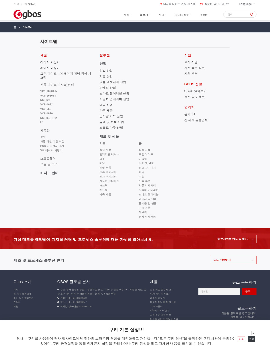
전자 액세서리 (108, 176)
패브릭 (104, 185)
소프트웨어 (48, 158)
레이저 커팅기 (50, 62)
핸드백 (104, 189)
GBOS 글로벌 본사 (73, 282)
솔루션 (136, 15)
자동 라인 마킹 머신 (52, 141)
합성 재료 (105, 149)
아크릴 (143, 158)
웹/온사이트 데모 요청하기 (233, 238)
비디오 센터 (49, 173)
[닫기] (253, 333)
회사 (16, 289)
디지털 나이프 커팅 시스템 (179, 3)
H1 (42, 122)
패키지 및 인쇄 (148, 198)
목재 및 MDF (146, 163)
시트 (103, 143)
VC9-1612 (46, 104)
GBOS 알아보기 (195, 91)
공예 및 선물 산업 (112, 122)
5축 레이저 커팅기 (51, 150)
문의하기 (190, 114)
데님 (102, 163)
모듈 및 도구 (49, 164)
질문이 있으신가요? (217, 3)
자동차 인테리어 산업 (114, 99)
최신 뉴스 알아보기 (24, 298)
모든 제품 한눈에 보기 (161, 289)
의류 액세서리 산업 (113, 82)
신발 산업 (106, 70)
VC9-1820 (46, 113)
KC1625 (45, 99)
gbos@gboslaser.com (80, 306)
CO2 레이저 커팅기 (160, 293)
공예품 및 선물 (148, 203)
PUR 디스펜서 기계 (52, 145)
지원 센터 (191, 73)
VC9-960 (45, 108)
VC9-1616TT (48, 95)
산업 (103, 63)
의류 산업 (106, 76)
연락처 (204, 15)
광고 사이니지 (147, 167)
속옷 (102, 158)
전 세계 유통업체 (196, 120)
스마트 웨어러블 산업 (114, 93)
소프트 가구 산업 (111, 127)
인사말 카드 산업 (111, 116)
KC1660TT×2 (48, 117)
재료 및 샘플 (109, 136)
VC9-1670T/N (48, 91)
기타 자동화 (156, 306)
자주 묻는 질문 (194, 68)
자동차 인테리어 (109, 181)
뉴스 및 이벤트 (194, 96)
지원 (156, 15)
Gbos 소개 (23, 282)
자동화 (45, 130)
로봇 (43, 136)
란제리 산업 (108, 87)
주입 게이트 (146, 154)
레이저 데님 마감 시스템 (163, 302)
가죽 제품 (106, 110)
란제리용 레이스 (109, 154)
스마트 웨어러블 (149, 194)
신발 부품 (105, 167)
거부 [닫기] (241, 339)
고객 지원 (191, 62)
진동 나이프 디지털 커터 (57, 84)
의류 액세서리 (108, 172)
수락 (251, 339)
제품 (117, 15)
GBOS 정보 (179, 15)
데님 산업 (106, 104)
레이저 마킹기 (50, 68)
